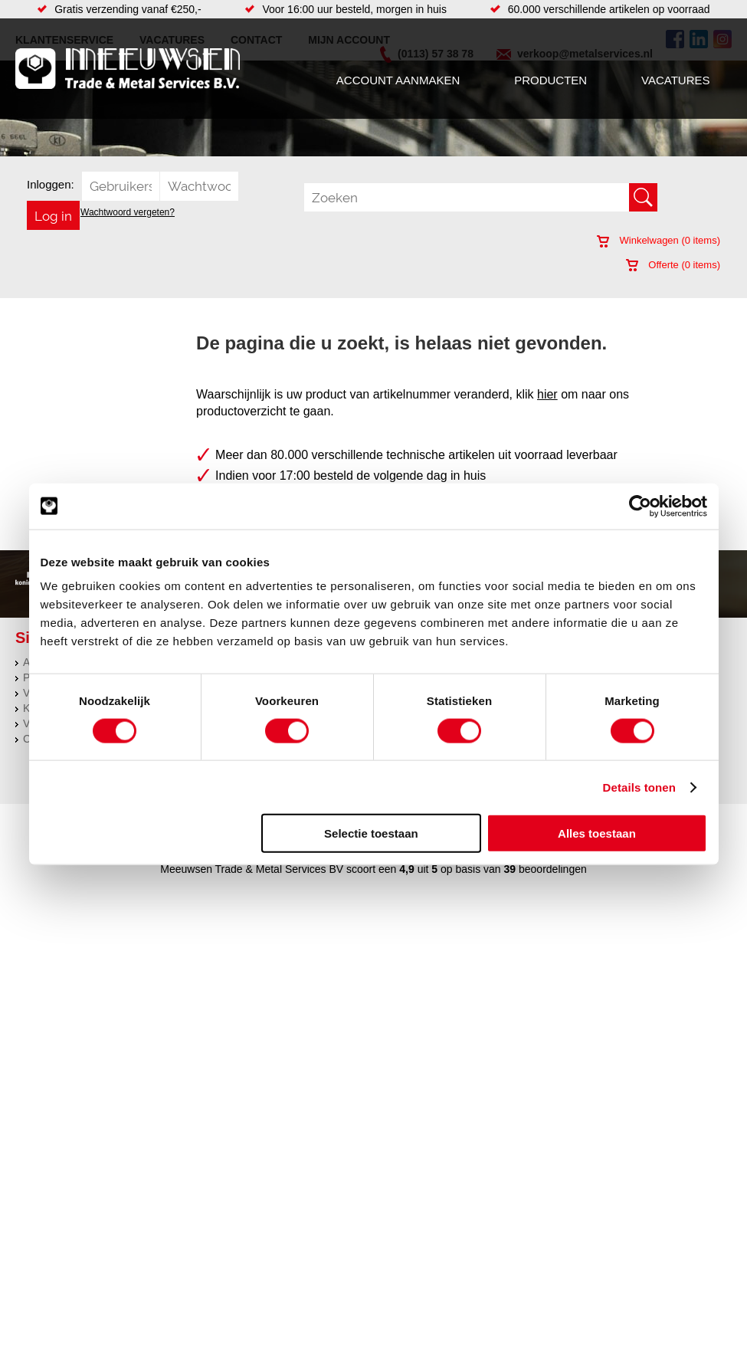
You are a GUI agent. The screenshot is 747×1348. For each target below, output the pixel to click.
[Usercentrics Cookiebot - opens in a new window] (640, 505)
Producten (550, 80)
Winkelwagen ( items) (658, 240)
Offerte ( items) (673, 265)
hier (547, 394)
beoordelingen (551, 869)
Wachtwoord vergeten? (127, 212)
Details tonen (639, 786)
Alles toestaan (597, 833)
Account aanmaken (398, 80)
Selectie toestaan (371, 833)
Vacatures (675, 80)
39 (510, 869)
